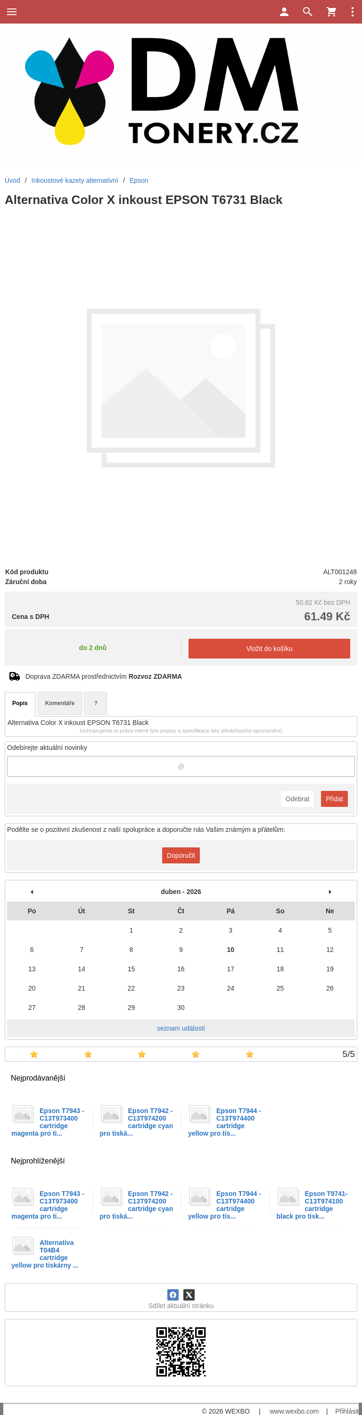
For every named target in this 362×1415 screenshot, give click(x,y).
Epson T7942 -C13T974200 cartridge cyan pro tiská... (136, 1122)
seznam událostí (181, 1028)
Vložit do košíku (269, 648)
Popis (20, 703)
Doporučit (181, 855)
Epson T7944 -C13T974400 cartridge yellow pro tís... (224, 1122)
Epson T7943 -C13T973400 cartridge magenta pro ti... (47, 1122)
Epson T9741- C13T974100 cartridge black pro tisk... (312, 1205)
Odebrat (298, 799)
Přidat (334, 799)
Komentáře (60, 703)
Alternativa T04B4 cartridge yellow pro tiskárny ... (44, 1254)
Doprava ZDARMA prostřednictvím (103, 676)
